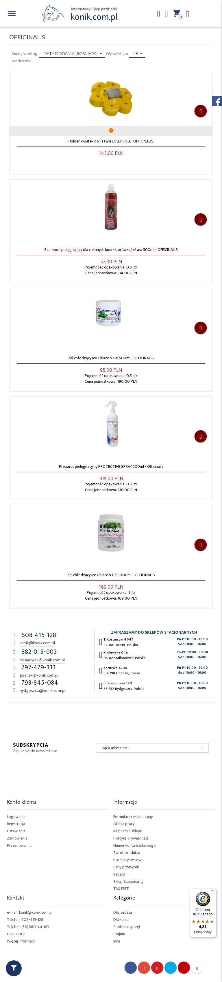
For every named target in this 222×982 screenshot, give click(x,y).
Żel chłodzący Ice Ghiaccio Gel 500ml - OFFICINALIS (111, 358)
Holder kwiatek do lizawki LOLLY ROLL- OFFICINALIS (111, 141)
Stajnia (119, 934)
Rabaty (119, 874)
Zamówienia (17, 838)
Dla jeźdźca (122, 912)
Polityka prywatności (130, 838)
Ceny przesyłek (126, 867)
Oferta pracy (123, 823)
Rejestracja (16, 823)
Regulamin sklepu (127, 831)
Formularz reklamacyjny (133, 816)
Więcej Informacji (21, 941)
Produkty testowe (128, 860)
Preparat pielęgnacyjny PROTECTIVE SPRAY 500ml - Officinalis (111, 466)
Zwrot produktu (126, 852)
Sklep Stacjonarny (128, 881)
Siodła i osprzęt (126, 926)
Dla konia (121, 919)
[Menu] (212, 892)
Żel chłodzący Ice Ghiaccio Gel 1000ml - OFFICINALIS (111, 575)
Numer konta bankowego (134, 845)
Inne (116, 941)
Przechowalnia (19, 845)
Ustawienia (16, 831)
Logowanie (16, 816)
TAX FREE (121, 888)
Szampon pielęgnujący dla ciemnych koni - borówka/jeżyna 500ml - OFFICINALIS (111, 249)
